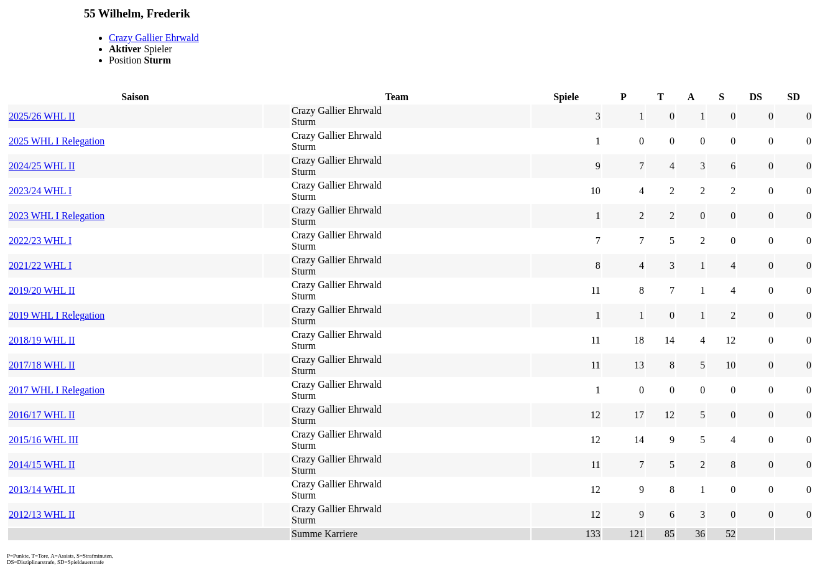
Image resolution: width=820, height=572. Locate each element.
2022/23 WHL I (40, 240)
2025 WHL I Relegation (56, 141)
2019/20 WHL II (42, 290)
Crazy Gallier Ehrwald (154, 37)
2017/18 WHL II (42, 365)
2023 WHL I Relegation (56, 215)
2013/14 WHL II (42, 489)
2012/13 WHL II (42, 514)
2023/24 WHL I (40, 190)
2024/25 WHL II (42, 166)
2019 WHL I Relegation (56, 315)
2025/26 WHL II (42, 116)
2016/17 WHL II (42, 415)
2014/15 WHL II (42, 464)
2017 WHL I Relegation (56, 390)
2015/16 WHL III (43, 439)
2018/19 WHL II (42, 340)
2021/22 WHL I (40, 265)
